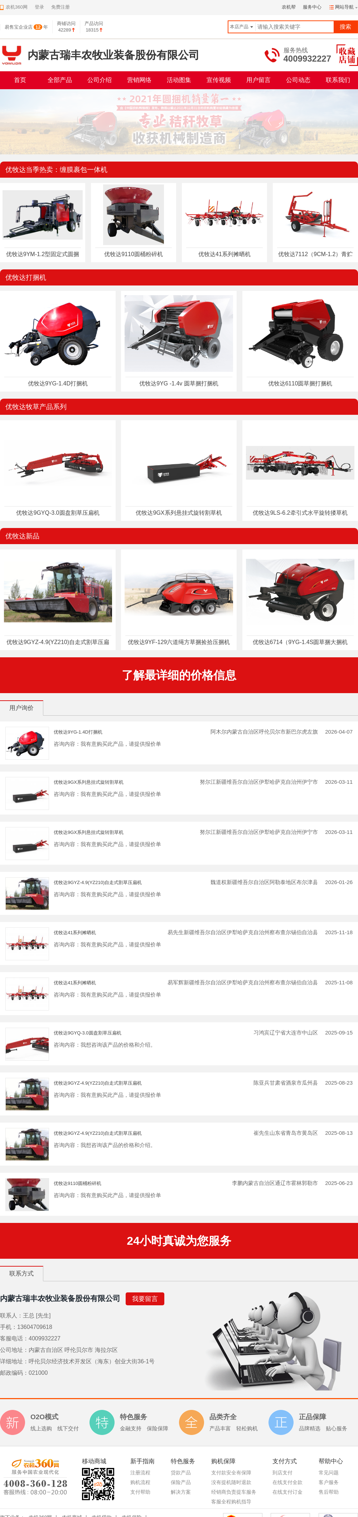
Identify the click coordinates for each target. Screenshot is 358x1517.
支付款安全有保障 (231, 1472)
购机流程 (140, 1482)
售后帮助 (329, 1492)
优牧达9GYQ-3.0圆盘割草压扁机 (57, 513)
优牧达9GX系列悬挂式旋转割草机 (179, 513)
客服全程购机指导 (231, 1501)
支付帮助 (140, 1492)
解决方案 (181, 1492)
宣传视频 (219, 80)
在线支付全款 (287, 1482)
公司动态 (298, 80)
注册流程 (140, 1472)
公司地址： (14, 1350)
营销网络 (139, 80)
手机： (8, 1327)
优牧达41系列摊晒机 (224, 254)
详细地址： (14, 1361)
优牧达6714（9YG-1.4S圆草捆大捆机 (300, 642)
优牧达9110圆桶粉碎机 (133, 254)
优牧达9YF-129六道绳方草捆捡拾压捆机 (179, 642)
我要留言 (145, 1298)
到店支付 (282, 1472)
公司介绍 (99, 80)
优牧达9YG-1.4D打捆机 (58, 383)
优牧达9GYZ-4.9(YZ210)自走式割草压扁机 (98, 882)
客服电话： (14, 1338)
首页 (20, 80)
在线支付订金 (287, 1492)
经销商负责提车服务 (233, 1492)
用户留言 (258, 80)
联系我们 (338, 80)
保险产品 (181, 1482)
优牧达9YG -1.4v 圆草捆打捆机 (178, 383)
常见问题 (329, 1472)
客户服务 (329, 1482)
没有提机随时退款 (231, 1482)
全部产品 (60, 80)
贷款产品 (181, 1472)
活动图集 (179, 80)
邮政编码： (14, 1373)
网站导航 (344, 7)
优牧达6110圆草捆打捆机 (300, 383)
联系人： (11, 1315)
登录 (39, 7)
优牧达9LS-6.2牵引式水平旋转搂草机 (300, 513)
